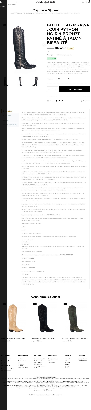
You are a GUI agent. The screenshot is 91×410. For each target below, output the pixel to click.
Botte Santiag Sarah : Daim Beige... (13, 342)
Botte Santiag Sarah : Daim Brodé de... (75, 342)
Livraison (20, 362)
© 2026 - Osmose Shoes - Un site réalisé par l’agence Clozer (45, 398)
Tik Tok (67, 371)
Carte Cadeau (38, 364)
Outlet (49, 364)
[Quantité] (52, 92)
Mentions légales (22, 364)
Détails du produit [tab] (7, 121)
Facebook (67, 362)
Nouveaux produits (39, 362)
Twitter (66, 364)
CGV (19, 366)
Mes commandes (5, 362)
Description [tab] (7, 114)
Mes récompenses (6, 374)
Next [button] (44, 48)
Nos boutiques (38, 367)
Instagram (67, 366)
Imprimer (85, 104)
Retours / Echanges (23, 370)
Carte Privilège (38, 366)
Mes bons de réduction (7, 372)
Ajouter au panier (74, 93)
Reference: (50, 58)
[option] (22, 52)
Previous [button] (1, 48)
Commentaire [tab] (10, 128)
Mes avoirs (4, 367)
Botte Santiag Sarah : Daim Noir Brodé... (43, 342)
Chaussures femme (53, 362)
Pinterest (67, 367)
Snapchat (67, 369)
